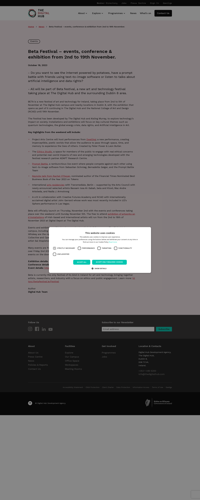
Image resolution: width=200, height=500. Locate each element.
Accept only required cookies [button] (109, 262)
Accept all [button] (81, 262)
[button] (100, 268)
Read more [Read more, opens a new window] (113, 242)
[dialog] (100, 250)
